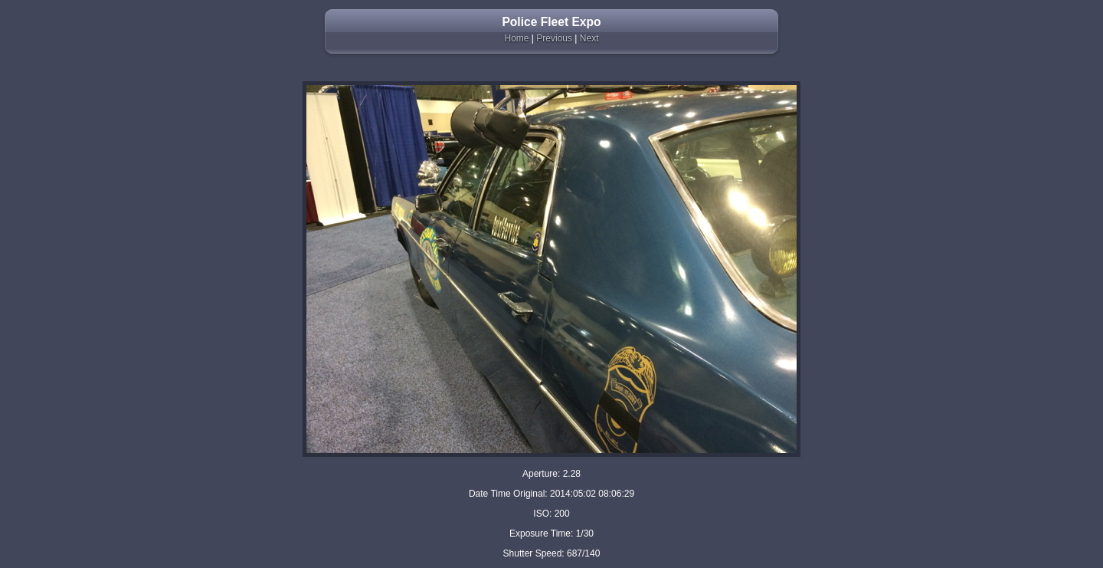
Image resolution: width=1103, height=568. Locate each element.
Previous (554, 38)
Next (589, 38)
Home (517, 38)
